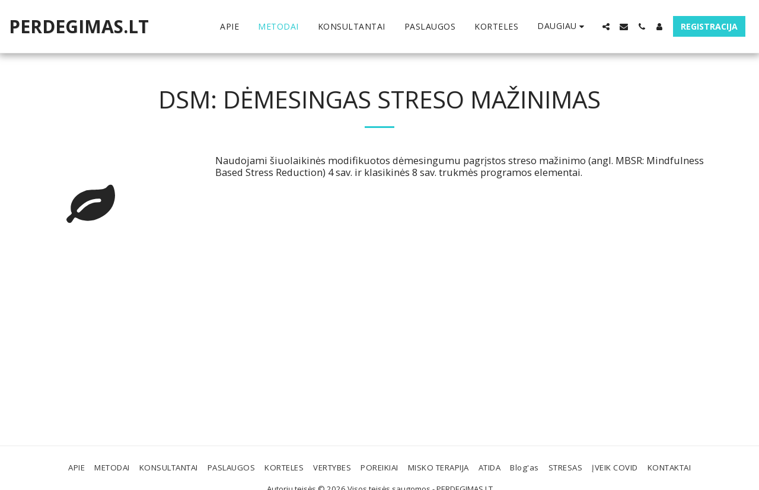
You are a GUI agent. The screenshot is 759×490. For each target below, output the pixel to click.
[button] (606, 27)
